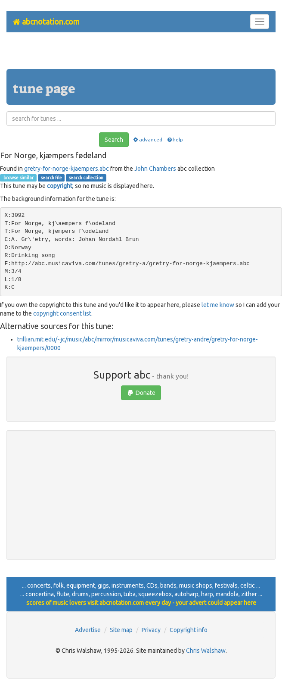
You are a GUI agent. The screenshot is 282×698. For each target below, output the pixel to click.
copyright (59, 185)
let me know (217, 304)
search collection (85, 177)
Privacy (151, 629)
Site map (121, 629)
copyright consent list (62, 313)
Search (114, 139)
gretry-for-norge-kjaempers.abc (66, 168)
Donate (141, 392)
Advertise (88, 629)
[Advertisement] (141, 54)
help (174, 139)
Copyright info (189, 629)
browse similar (18, 177)
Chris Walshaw (206, 650)
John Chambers (155, 168)
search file (51, 177)
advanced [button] (147, 139)
